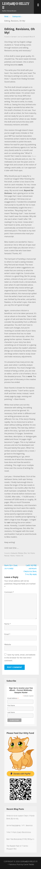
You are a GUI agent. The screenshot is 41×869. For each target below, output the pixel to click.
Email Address (13, 698)
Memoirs (20, 553)
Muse (25, 553)
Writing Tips (19, 556)
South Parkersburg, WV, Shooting (20, 825)
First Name (11, 705)
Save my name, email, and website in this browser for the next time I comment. (19, 658)
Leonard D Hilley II (15, 5)
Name (7, 624)
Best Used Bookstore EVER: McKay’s (20, 839)
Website (7, 644)
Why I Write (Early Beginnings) (19, 832)
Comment (9, 592)
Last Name (11, 712)
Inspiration (17, 16)
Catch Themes (29, 864)
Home (7, 16)
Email (7, 634)
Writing (12, 556)
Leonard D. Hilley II (29, 37)
